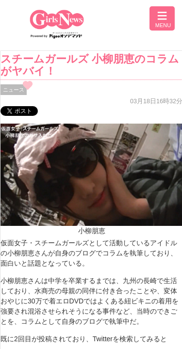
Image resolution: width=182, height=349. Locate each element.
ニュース (13, 90)
